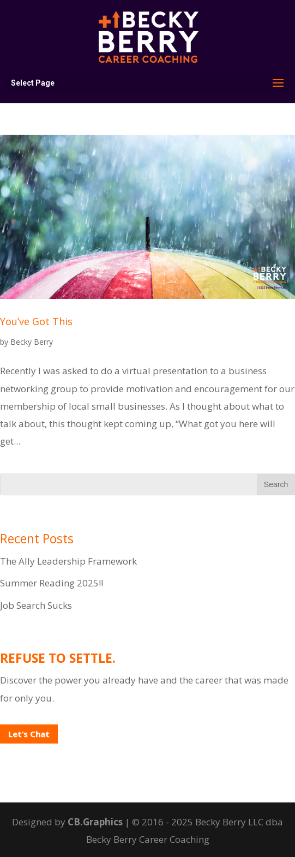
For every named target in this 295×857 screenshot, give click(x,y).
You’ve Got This (36, 321)
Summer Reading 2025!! (51, 583)
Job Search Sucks (36, 605)
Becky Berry (31, 342)
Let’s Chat (29, 733)
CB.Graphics (95, 822)
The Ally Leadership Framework (68, 561)
